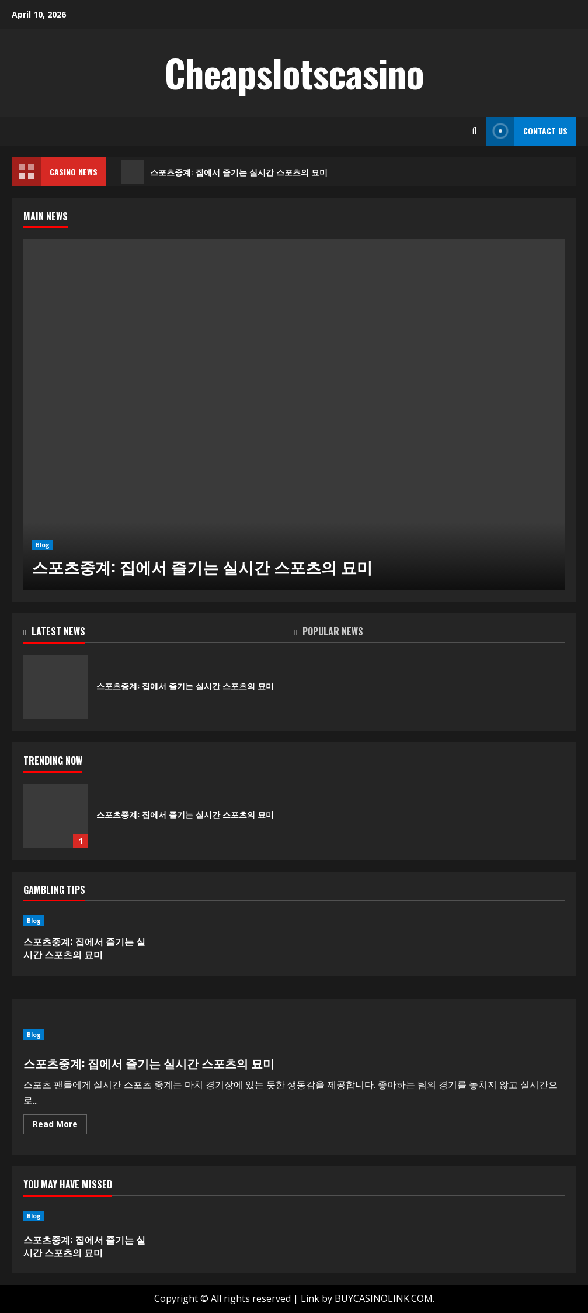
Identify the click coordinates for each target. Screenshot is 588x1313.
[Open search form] (474, 131)
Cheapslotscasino (294, 72)
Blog (43, 545)
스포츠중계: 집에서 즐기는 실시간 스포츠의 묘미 (224, 172)
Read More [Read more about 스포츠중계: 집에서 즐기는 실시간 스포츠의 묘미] (60, 1126)
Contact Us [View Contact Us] (527, 131)
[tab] (158, 633)
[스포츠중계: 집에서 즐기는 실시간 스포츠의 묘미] (294, 414)
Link (310, 1298)
